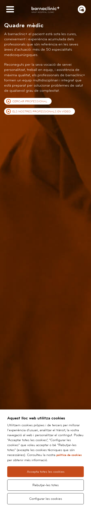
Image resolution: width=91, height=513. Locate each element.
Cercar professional (29, 101)
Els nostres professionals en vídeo (41, 111)
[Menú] (10, 9)
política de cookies (69, 455)
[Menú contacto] (82, 9)
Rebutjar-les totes (45, 485)
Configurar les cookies (45, 499)
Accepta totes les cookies (45, 472)
